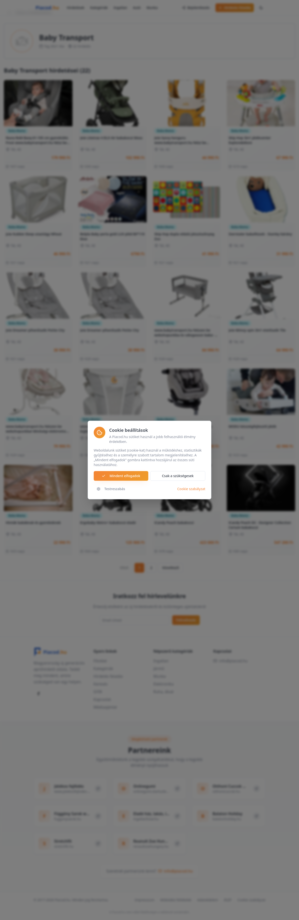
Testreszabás (111, 489)
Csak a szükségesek (177, 476)
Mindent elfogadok (121, 476)
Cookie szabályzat (191, 489)
